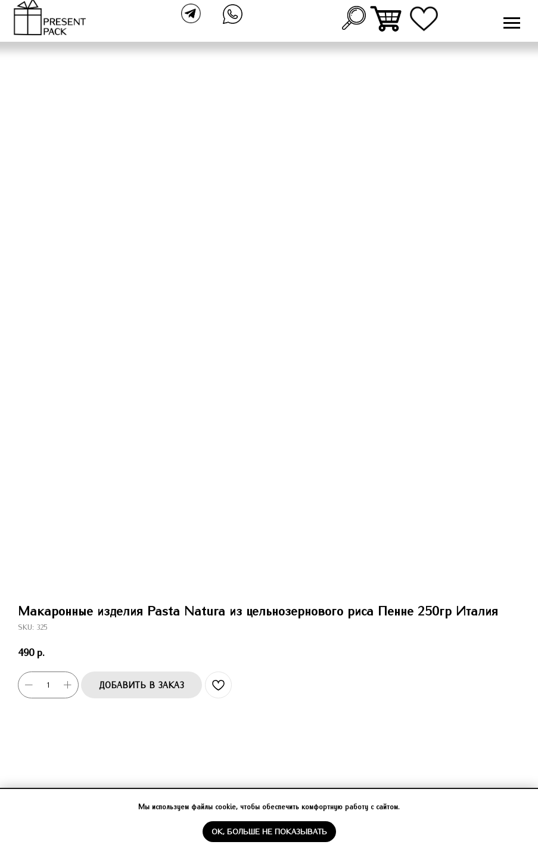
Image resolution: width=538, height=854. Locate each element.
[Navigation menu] (511, 23)
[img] (387, 19)
